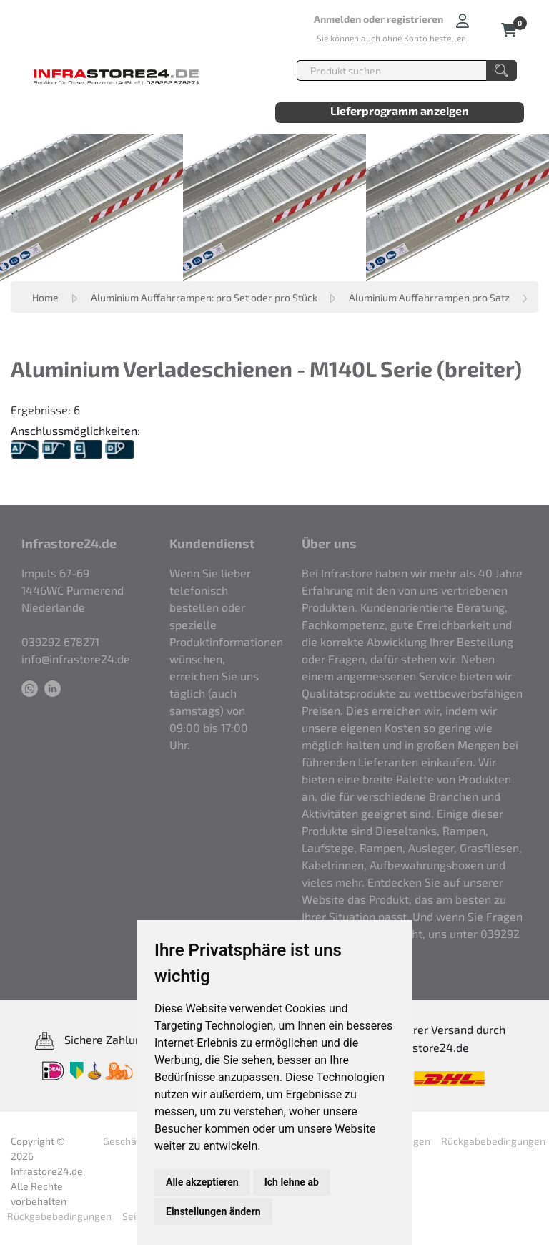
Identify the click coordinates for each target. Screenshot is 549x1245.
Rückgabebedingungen (493, 1141)
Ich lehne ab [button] (291, 1182)
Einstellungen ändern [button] (213, 1211)
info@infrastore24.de (75, 658)
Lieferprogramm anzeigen (399, 110)
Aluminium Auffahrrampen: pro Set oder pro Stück (205, 297)
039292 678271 (60, 641)
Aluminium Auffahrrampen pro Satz (430, 297)
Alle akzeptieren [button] (202, 1182)
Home (45, 297)
